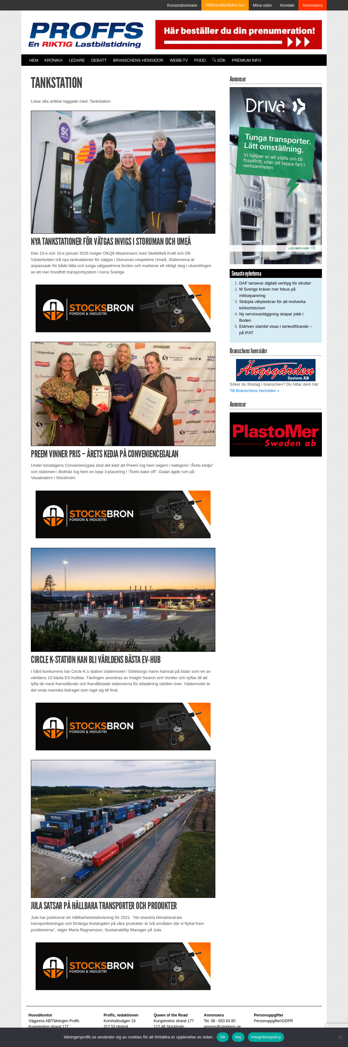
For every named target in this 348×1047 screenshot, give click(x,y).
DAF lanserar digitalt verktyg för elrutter (275, 283)
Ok (222, 1037)
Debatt (99, 60)
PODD (200, 60)
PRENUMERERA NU (225, 5)
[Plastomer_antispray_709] (276, 434)
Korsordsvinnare (182, 5)
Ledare (77, 60)
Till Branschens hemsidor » (254, 390)
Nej (238, 1037)
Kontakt (287, 5)
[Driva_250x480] (276, 175)
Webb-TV (179, 60)
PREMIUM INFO (246, 60)
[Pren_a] (237, 34)
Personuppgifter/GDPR (273, 1021)
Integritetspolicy (266, 1037)
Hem (33, 60)
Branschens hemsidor (138, 60)
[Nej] (340, 1037)
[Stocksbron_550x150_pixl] (123, 308)
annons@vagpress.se (222, 1026)
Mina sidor (262, 5)
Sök (219, 60)
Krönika (53, 60)
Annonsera (313, 5)
